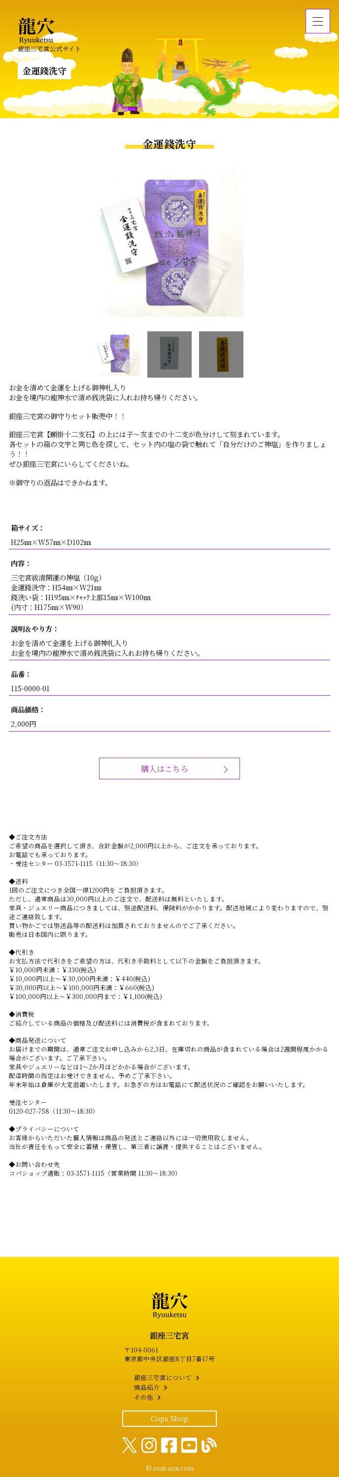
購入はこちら (164, 768)
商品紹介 (147, 1387)
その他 (143, 1397)
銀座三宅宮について (163, 1377)
